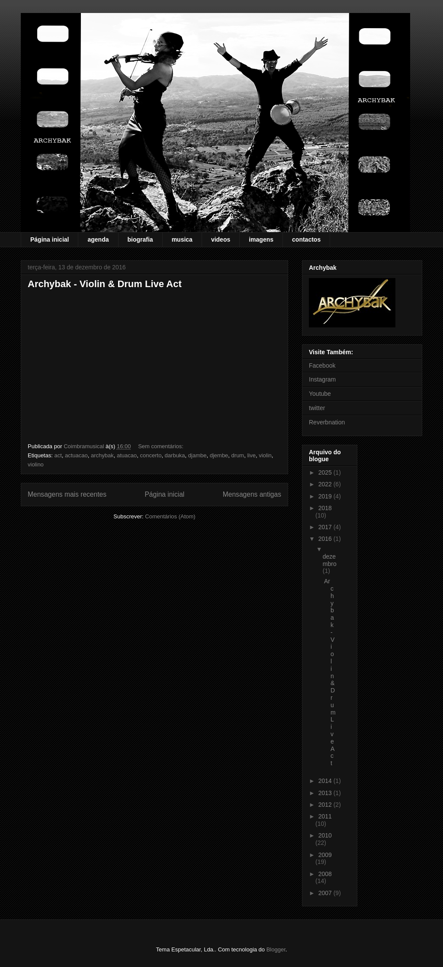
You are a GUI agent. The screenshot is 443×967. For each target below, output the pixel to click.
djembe (219, 455)
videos (220, 239)
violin (265, 455)
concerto (151, 455)
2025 (326, 472)
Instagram (322, 379)
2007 (326, 892)
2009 (325, 854)
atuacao (127, 455)
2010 (325, 835)
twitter (317, 407)
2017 (326, 527)
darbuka (175, 455)
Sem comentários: (161, 446)
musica (182, 239)
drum (237, 455)
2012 (326, 804)
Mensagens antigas (252, 494)
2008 (325, 873)
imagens (261, 239)
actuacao (76, 455)
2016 (326, 538)
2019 (326, 496)
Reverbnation (327, 422)
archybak (102, 455)
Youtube (320, 393)
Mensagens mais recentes (67, 494)
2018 (325, 508)
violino (36, 464)
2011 (325, 816)
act (57, 455)
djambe (197, 455)
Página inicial (49, 239)
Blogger (276, 949)
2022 (326, 484)
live (251, 455)
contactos (306, 239)
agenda (98, 239)
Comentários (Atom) (170, 516)
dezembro (330, 560)
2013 (326, 792)
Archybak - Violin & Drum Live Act (105, 283)
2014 (326, 780)
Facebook (322, 365)
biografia (140, 239)
